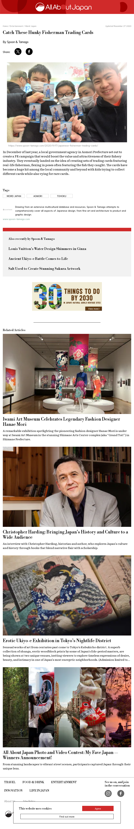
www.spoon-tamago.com (16, 218)
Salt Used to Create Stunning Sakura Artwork (44, 269)
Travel (10, 782)
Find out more (67, 816)
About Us (10, 801)
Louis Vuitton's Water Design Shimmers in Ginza (47, 249)
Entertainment (64, 782)
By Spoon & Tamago (15, 42)
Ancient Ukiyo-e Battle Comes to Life (38, 259)
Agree (98, 808)
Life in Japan (39, 790)
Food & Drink (33, 782)
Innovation (13, 790)
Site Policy (29, 801)
